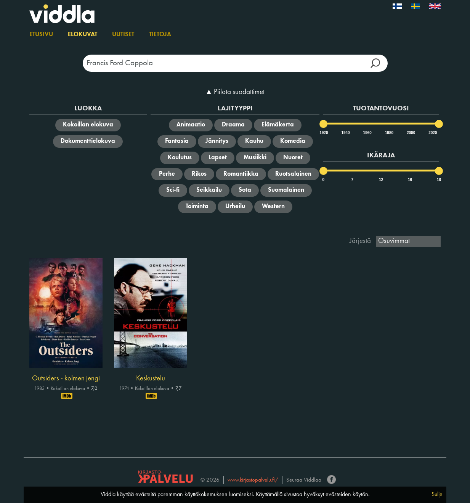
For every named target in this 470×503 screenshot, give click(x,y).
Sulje (437, 495)
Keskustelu (150, 378)
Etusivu (41, 35)
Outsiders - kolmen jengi (66, 378)
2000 (410, 133)
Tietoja (160, 35)
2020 (432, 133)
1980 (389, 133)
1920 (323, 133)
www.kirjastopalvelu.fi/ (253, 480)
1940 (345, 133)
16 (410, 180)
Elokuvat (82, 35)
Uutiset (123, 35)
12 (381, 180)
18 (439, 180)
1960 (367, 133)
